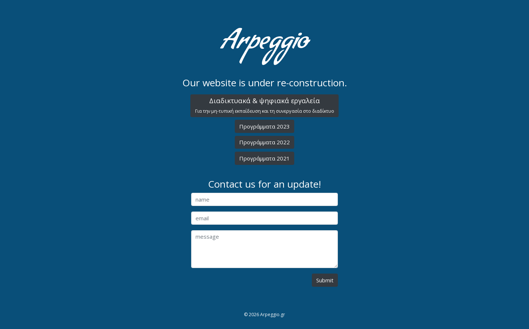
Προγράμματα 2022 (264, 142)
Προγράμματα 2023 (264, 126)
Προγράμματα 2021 (264, 158)
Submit (324, 280)
